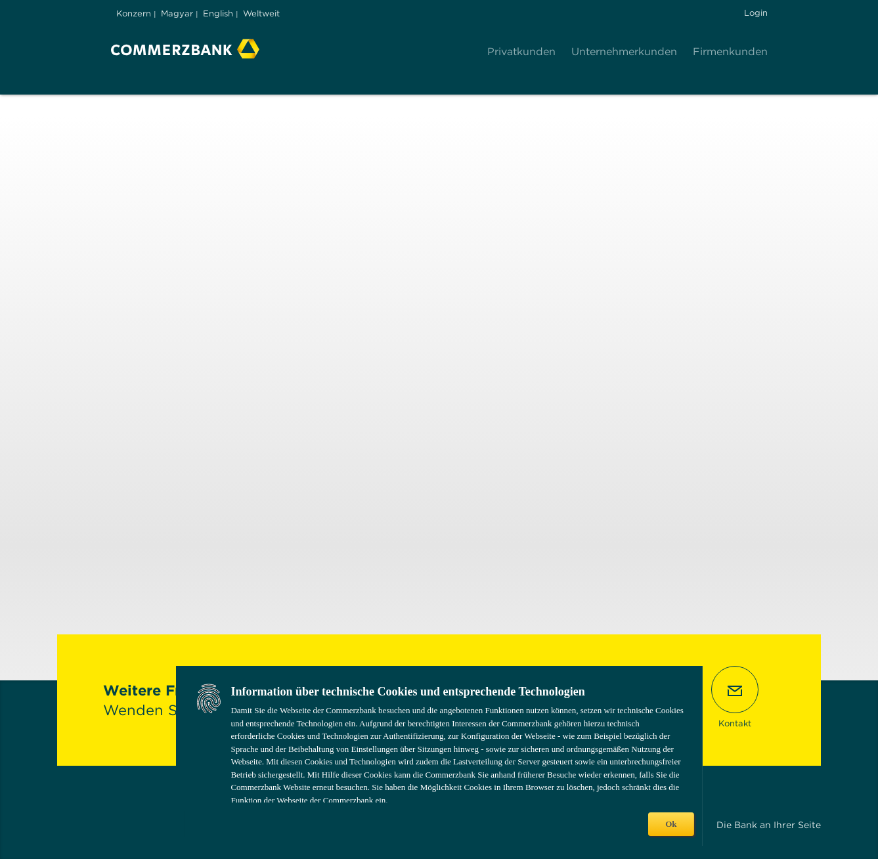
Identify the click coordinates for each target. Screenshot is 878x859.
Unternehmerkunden (624, 51)
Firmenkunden (730, 51)
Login (756, 13)
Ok (670, 824)
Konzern (133, 13)
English (218, 13)
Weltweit (261, 13)
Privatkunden (521, 51)
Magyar (177, 13)
